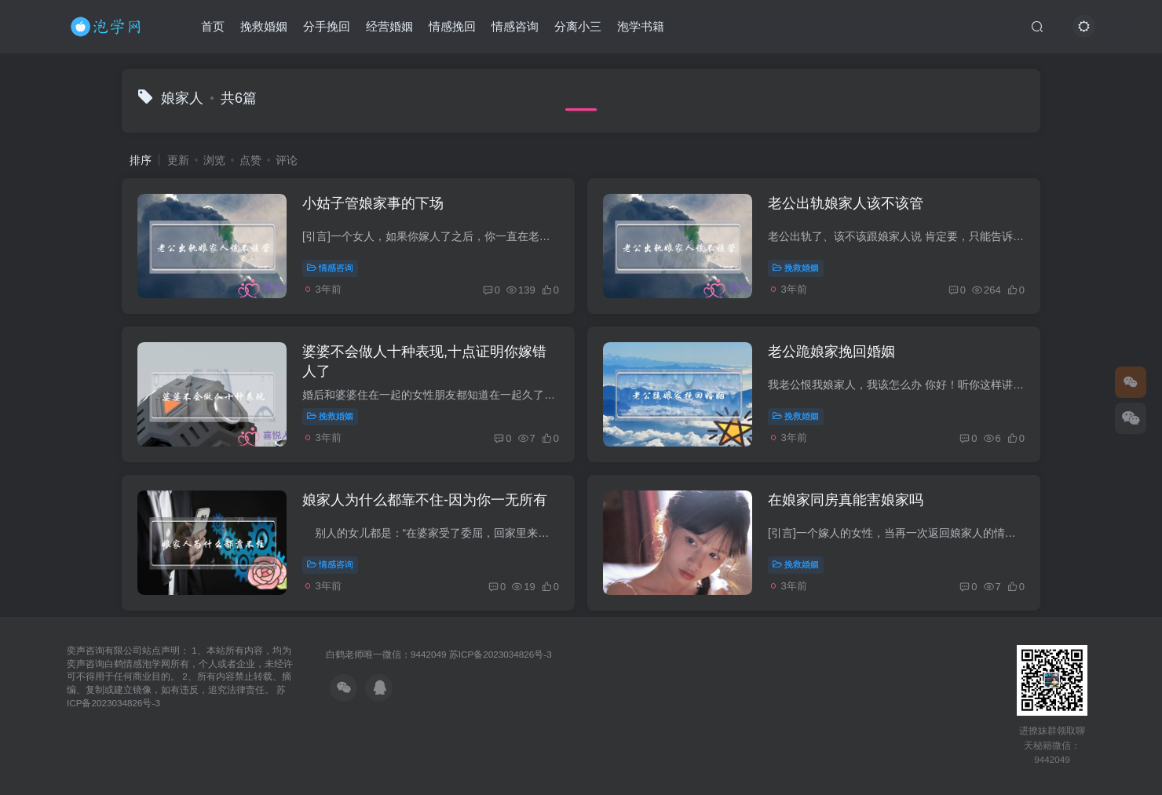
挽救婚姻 (263, 26)
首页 (213, 26)
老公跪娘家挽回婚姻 (831, 351)
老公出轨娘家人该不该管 (845, 203)
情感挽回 (452, 26)
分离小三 (577, 26)
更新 (178, 160)
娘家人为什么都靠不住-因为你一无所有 (424, 500)
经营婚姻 (389, 26)
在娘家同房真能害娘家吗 (845, 500)
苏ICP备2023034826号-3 (500, 654)
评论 (287, 160)
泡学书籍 (640, 26)
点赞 (250, 160)
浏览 (214, 160)
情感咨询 (515, 26)
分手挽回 (326, 26)
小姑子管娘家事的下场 (373, 203)
